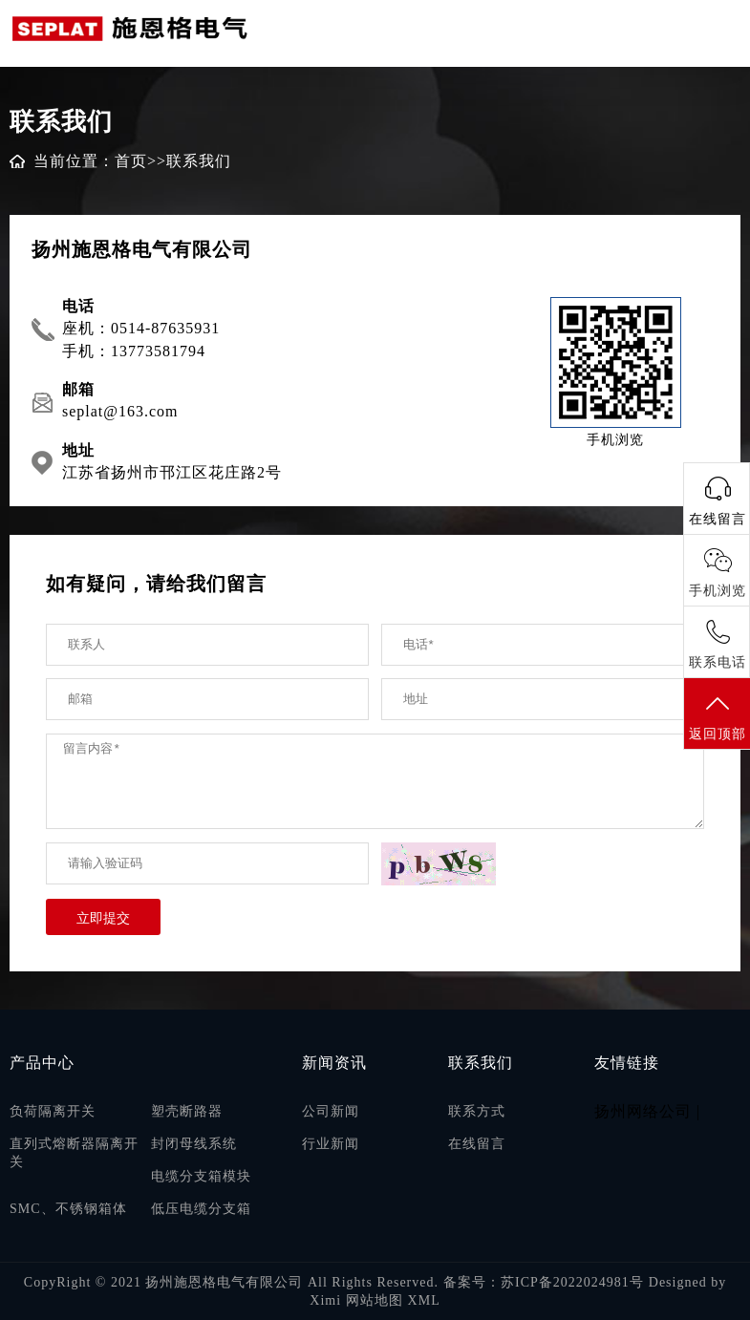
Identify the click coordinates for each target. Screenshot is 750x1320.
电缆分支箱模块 (201, 1176)
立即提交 (103, 918)
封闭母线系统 (194, 1144)
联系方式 (476, 1111)
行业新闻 (330, 1144)
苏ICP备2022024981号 (572, 1282)
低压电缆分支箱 (201, 1209)
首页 (131, 161)
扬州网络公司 (643, 1111)
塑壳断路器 (187, 1111)
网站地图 (374, 1300)
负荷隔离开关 (53, 1111)
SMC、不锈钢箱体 (68, 1209)
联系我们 (198, 161)
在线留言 (476, 1144)
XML (424, 1300)
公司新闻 (330, 1111)
